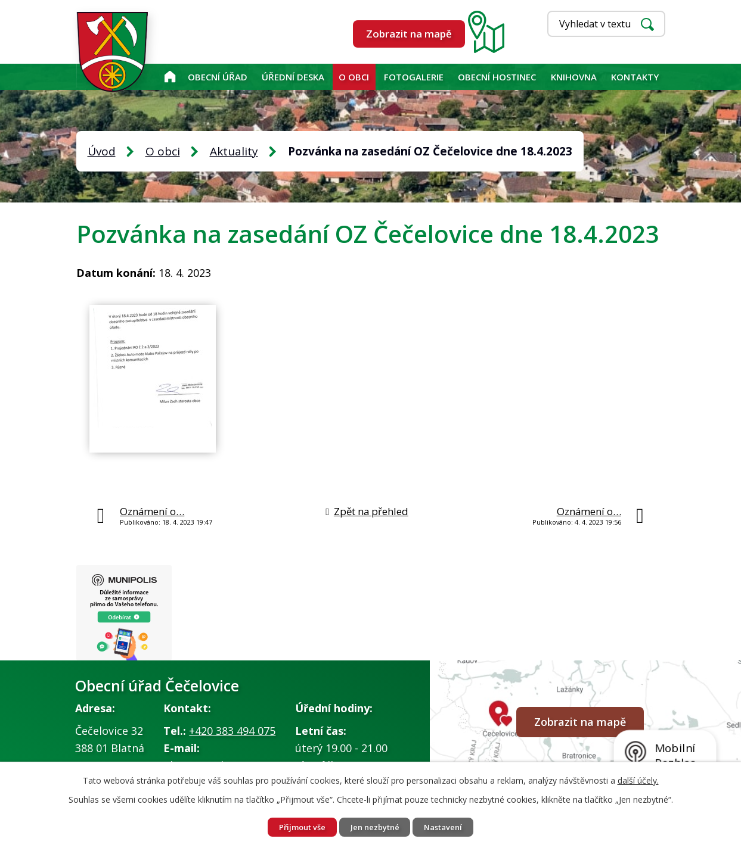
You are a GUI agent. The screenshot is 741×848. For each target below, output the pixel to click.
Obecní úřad (217, 77)
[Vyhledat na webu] (606, 24)
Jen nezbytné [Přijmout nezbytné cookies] (375, 826)
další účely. (638, 778)
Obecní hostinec (497, 77)
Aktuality (234, 151)
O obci (354, 77)
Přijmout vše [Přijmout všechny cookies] (295, 826)
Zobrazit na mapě (409, 33)
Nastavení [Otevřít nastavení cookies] (451, 826)
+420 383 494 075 (232, 734)
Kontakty (635, 77)
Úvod (169, 77)
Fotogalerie (414, 77)
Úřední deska (293, 77)
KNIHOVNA (574, 77)
